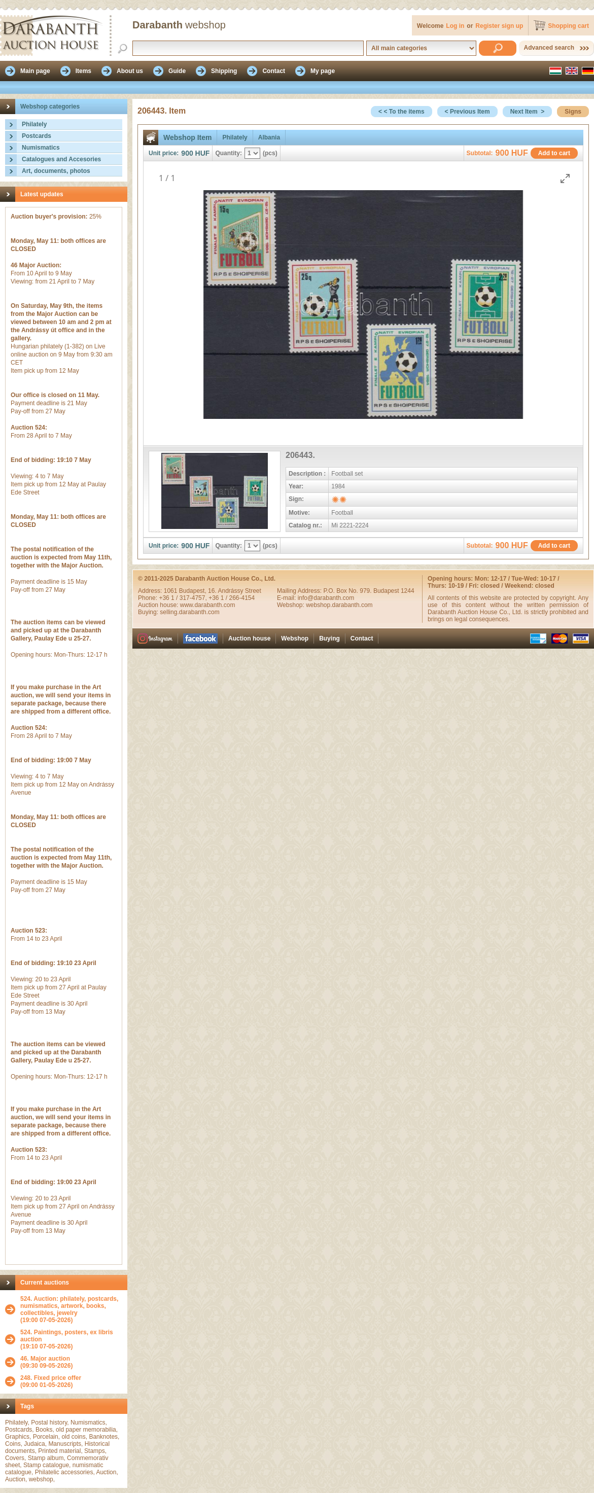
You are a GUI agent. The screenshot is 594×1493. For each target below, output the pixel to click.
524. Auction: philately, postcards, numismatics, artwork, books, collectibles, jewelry (69, 1306)
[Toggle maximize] (565, 178)
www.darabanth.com (207, 605)
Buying (329, 638)
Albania (269, 137)
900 (187, 153)
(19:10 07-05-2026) (71, 1339)
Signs (573, 111)
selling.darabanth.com (189, 612)
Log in (455, 25)
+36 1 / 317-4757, (183, 597)
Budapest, (193, 590)
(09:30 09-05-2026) (46, 1362)
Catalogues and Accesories (61, 159)
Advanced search (549, 47)
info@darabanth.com (326, 597)
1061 (171, 590)
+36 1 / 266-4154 (231, 597)
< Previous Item (467, 111)
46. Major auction (45, 1358)
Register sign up (499, 25)
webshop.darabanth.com (339, 605)
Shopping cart (568, 25)
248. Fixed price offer (50, 1377)
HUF (202, 153)
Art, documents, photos (56, 170)
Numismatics (41, 147)
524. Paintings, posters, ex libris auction (66, 1336)
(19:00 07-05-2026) (71, 1309)
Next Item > (527, 111)
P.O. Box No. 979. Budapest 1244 (368, 590)
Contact (362, 638)
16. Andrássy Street (234, 590)
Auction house (249, 638)
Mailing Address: (300, 590)
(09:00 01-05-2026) (50, 1381)
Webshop (294, 638)
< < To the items (401, 111)
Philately (34, 124)
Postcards (36, 135)
